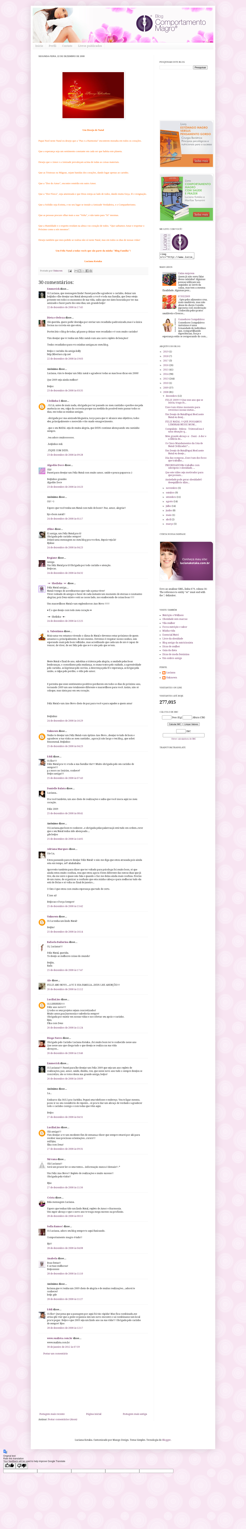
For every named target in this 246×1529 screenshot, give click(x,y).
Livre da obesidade (172, 639)
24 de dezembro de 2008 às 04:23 (65, 547)
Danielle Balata (56, 788)
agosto (170, 502)
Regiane (52, 558)
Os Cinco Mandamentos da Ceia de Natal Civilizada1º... (184, 446)
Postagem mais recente (52, 1414)
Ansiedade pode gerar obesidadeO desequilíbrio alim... (183, 482)
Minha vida (168, 632)
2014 (166, 375)
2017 (166, 361)
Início (39, 45)
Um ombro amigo (172, 659)
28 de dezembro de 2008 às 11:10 (65, 1273)
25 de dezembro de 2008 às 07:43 (65, 778)
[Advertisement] (93, 1384)
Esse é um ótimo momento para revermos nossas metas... (182, 409)
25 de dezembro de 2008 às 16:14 (65, 931)
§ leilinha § (53, 401)
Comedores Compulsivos (191, 320)
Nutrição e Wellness (173, 616)
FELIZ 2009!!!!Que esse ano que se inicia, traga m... (184, 402)
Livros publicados (90, 45)
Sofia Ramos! (55, 1226)
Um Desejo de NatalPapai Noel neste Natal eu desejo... (184, 453)
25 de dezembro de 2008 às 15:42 (65, 906)
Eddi (49, 756)
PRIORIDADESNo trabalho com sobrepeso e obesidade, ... (182, 467)
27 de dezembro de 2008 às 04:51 (65, 1117)
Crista (51, 1197)
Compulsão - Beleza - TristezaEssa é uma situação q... (184, 431)
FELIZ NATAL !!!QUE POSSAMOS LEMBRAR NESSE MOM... (183, 424)
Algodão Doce (55, 465)
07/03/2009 (184, 297)
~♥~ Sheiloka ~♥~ (57, 583)
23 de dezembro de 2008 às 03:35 (65, 390)
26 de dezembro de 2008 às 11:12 (65, 989)
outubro (170, 493)
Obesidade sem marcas (174, 620)
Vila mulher (168, 624)
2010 (166, 384)
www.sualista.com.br (59, 1338)
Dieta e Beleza (56, 317)
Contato (67, 45)
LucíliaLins (53, 999)
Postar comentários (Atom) (62, 1419)
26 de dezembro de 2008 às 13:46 (65, 1053)
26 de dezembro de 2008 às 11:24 (65, 1027)
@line (50, 529)
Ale (49, 980)
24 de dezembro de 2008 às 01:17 (65, 518)
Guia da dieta (169, 651)
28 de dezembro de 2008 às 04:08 (65, 1248)
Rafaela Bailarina (57, 942)
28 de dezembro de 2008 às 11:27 (65, 1299)
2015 (166, 370)
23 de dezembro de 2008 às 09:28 (65, 455)
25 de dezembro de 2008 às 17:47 (65, 970)
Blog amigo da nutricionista (177, 643)
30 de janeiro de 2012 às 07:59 (63, 1347)
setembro (171, 498)
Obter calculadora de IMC (183, 740)
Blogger (166, 1440)
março (170, 525)
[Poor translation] (22, 1466)
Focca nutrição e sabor (174, 628)
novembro (172, 489)
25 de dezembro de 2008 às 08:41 (65, 813)
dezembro (172, 397)
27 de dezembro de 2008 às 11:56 (65, 1187)
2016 (166, 366)
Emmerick (53, 289)
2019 (166, 352)
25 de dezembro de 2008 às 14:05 (65, 839)
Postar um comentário (55, 1353)
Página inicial (93, 1414)
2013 (166, 380)
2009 (166, 389)
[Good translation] (9, 1466)
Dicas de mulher (171, 647)
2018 (166, 357)
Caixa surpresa (186, 274)
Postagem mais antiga (135, 1414)
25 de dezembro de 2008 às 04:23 (65, 746)
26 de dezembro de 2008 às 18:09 (65, 1078)
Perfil (52, 45)
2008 (166, 393)
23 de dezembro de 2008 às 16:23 (65, 487)
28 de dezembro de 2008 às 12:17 (65, 1328)
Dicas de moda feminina (175, 655)
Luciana (170, 673)
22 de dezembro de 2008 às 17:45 (65, 307)
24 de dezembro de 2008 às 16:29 (65, 720)
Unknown (52, 731)
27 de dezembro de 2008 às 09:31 (65, 1149)
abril (169, 520)
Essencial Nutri (170, 636)
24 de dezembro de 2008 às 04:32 (65, 573)
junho (169, 511)
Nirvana (52, 1159)
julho (169, 507)
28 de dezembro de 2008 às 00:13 (65, 1216)
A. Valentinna (55, 631)
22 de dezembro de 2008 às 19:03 (65, 358)
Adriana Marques (57, 849)
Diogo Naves (54, 1038)
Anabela (52, 1258)
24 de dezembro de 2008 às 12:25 (65, 621)
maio (169, 516)
